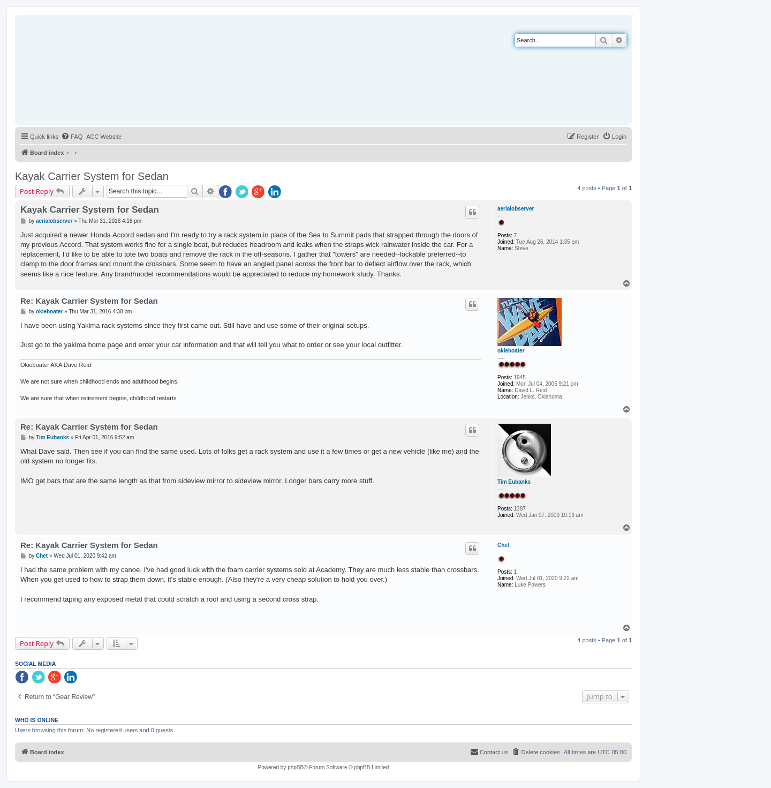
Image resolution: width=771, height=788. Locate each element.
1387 (520, 509)
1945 (520, 377)
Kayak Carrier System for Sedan (92, 176)
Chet (503, 545)
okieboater (511, 351)
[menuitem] (71, 136)
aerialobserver (515, 209)
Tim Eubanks (514, 482)
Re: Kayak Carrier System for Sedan (89, 300)
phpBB (296, 767)
